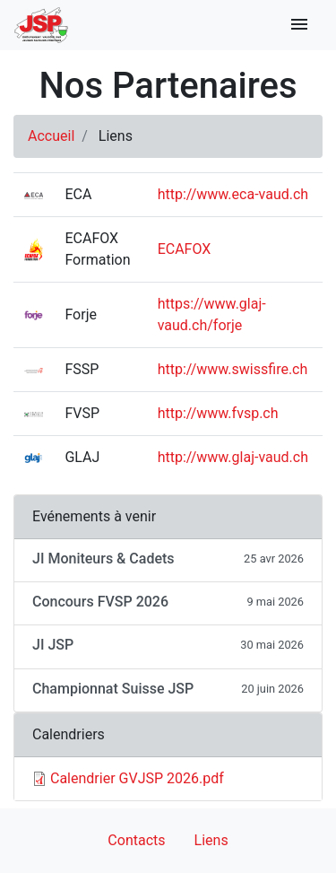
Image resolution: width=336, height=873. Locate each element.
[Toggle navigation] (299, 25)
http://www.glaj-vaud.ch (233, 457)
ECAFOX (184, 249)
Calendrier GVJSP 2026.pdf (137, 778)
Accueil (51, 135)
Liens (211, 840)
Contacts (136, 840)
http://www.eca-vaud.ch (233, 194)
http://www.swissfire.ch (233, 369)
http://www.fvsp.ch (218, 413)
